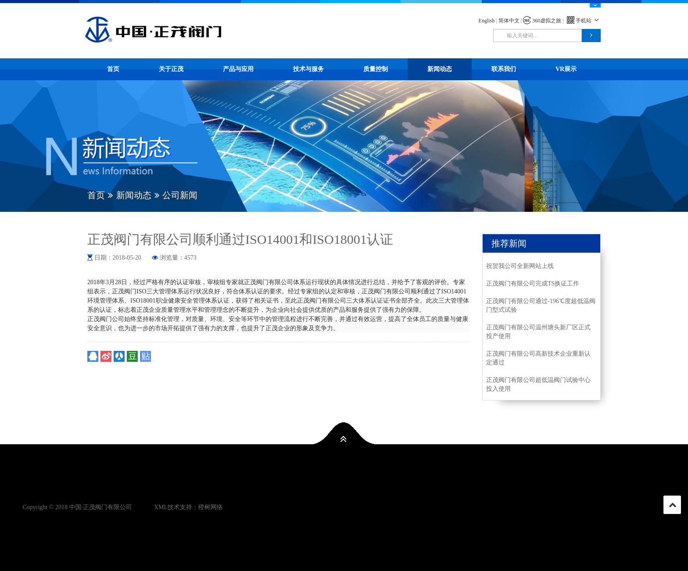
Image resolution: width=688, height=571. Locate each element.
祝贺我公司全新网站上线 (520, 266)
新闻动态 (439, 69)
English (487, 21)
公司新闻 (179, 195)
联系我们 (503, 69)
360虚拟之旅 (542, 21)
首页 (113, 69)
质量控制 (375, 69)
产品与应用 (238, 69)
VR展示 (566, 69)
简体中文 (509, 21)
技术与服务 (308, 69)
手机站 (584, 21)
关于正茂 (171, 69)
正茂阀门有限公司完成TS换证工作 (532, 283)
